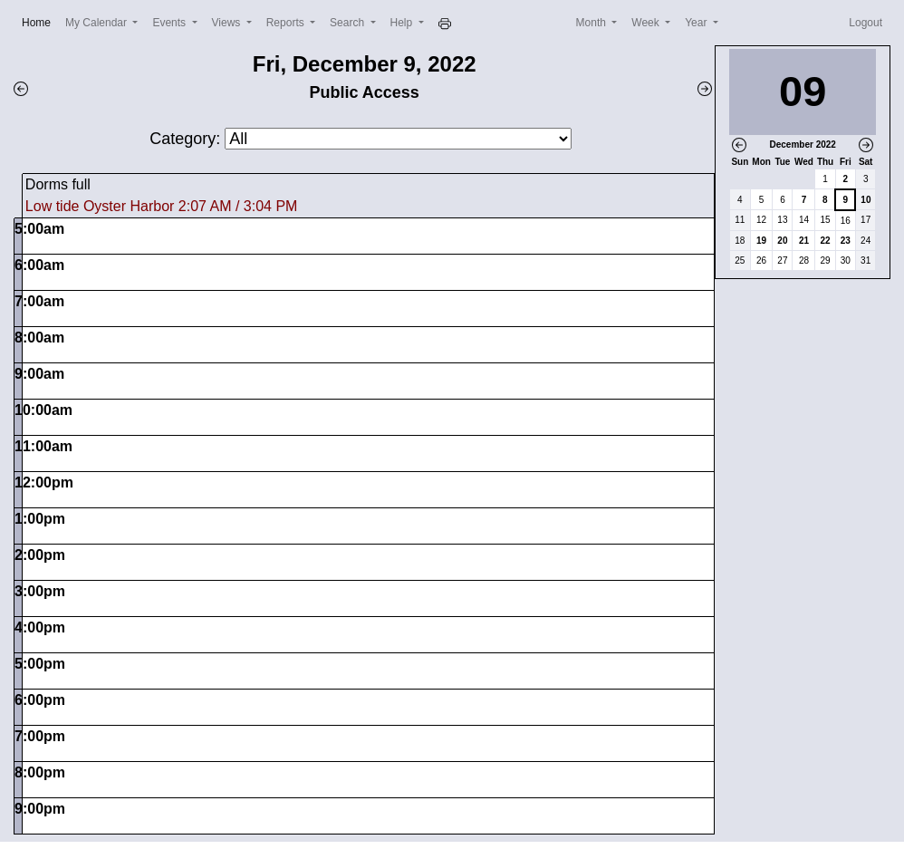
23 (846, 241)
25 (740, 260)
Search (348, 22)
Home (40, 21)
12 (761, 220)
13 (782, 220)
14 (804, 220)
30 (846, 260)
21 (804, 241)
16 (846, 221)
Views (228, 22)
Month (593, 22)
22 (826, 241)
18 (740, 241)
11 (740, 220)
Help (403, 22)
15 (826, 220)
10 (865, 200)
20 (782, 241)
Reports (286, 22)
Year (697, 22)
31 (865, 260)
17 (865, 220)
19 (761, 241)
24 (865, 241)
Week (646, 22)
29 (826, 260)
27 (782, 260)
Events (170, 22)
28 (804, 260)
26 (761, 260)
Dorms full (58, 184)
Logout (865, 22)
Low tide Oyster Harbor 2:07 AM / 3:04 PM (161, 206)
